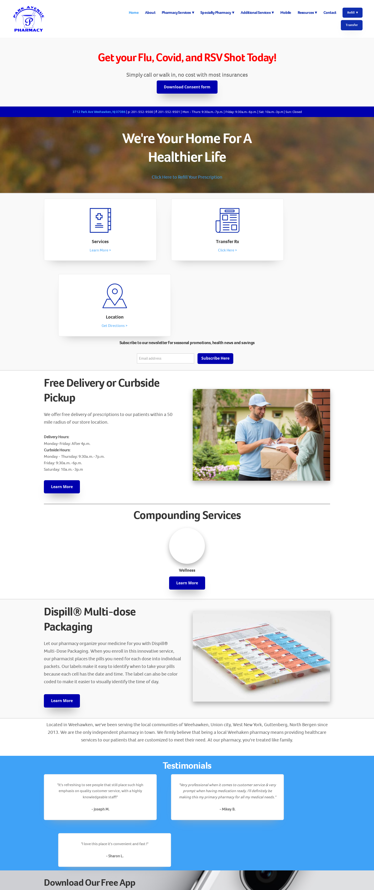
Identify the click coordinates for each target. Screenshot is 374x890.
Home (134, 12)
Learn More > (87, 251)
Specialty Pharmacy (217, 12)
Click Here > (187, 251)
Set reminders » (67, 797)
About (150, 12)
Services (86, 242)
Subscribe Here (215, 284)
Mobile (285, 12)
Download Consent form (187, 87)
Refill (352, 12)
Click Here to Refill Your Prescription (187, 177)
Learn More (62, 412)
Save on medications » (74, 804)
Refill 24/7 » (64, 789)
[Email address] (165, 284)
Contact (329, 12)
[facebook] (187, 843)
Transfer (352, 25)
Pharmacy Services (178, 12)
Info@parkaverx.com (187, 869)
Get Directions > (287, 251)
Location (287, 242)
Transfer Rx (187, 242)
